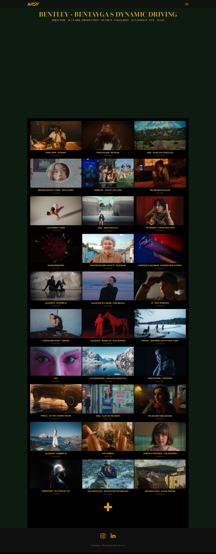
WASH (160, 20)
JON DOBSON (139, 20)
